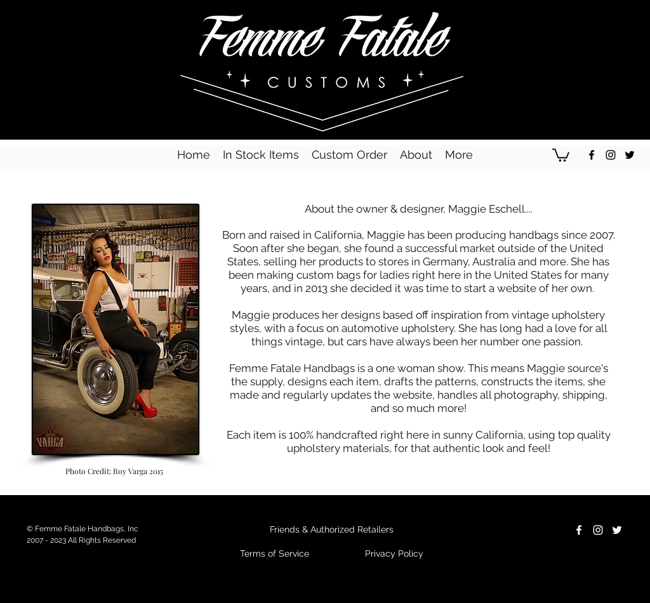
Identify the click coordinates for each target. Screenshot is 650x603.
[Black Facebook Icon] (591, 155)
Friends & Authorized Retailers (332, 529)
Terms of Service (274, 553)
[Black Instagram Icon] (610, 155)
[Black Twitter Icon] (629, 155)
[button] (560, 154)
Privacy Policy (394, 553)
